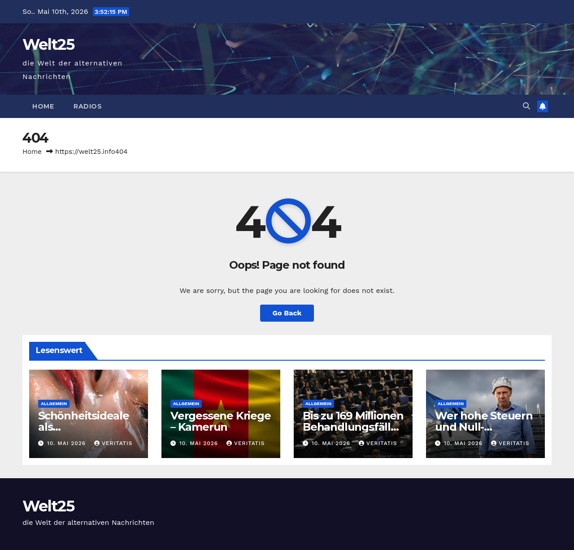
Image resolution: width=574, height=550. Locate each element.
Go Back (287, 313)
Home (43, 106)
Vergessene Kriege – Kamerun (220, 421)
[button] (526, 106)
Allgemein (54, 403)
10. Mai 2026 (67, 443)
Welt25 (48, 44)
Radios (88, 106)
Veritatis (113, 443)
